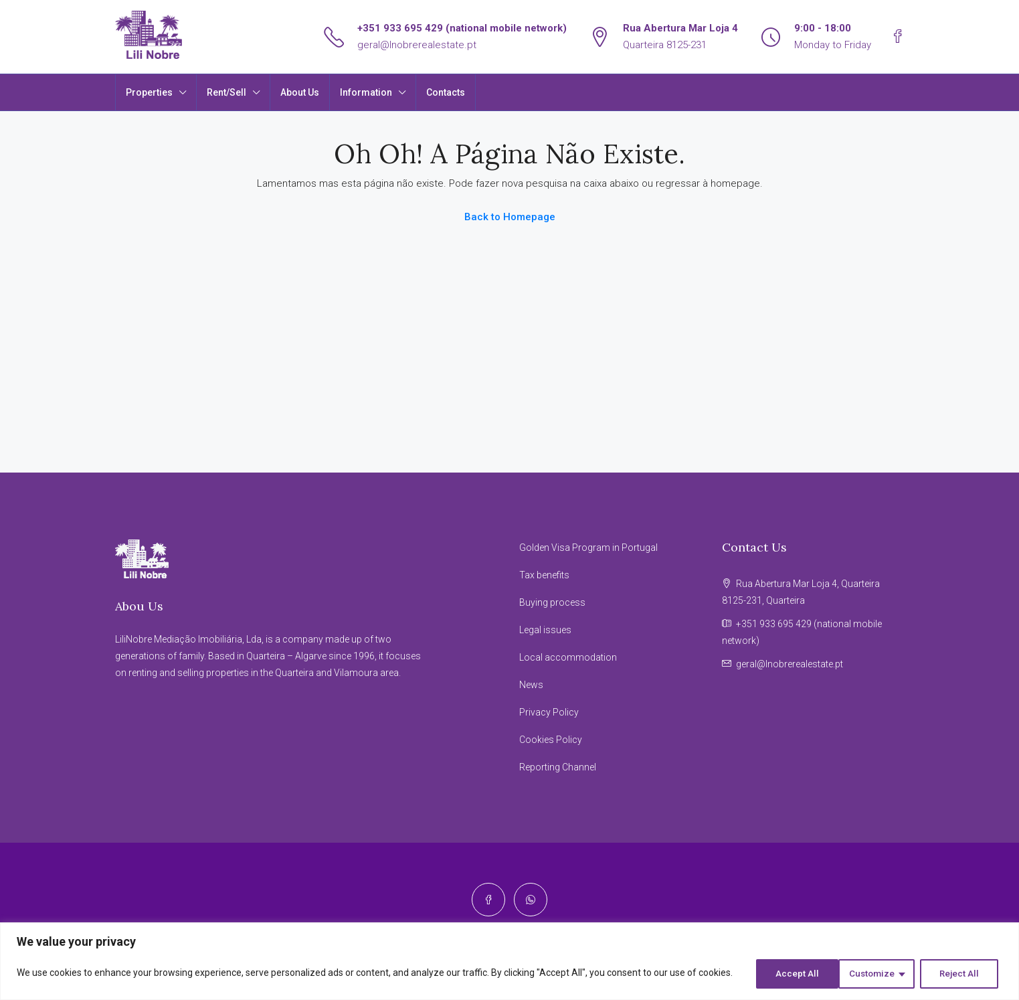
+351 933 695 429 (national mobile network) (462, 28)
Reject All (874, 974)
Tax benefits (544, 575)
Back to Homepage (509, 217)
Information (366, 92)
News (531, 684)
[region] (509, 962)
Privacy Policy (549, 712)
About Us (299, 92)
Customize (786, 974)
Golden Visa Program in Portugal (588, 547)
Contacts (445, 92)
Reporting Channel (557, 767)
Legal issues (545, 629)
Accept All (961, 974)
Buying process (552, 602)
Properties (149, 92)
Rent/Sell (226, 92)
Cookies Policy (550, 739)
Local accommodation (568, 657)
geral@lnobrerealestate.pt (416, 45)
